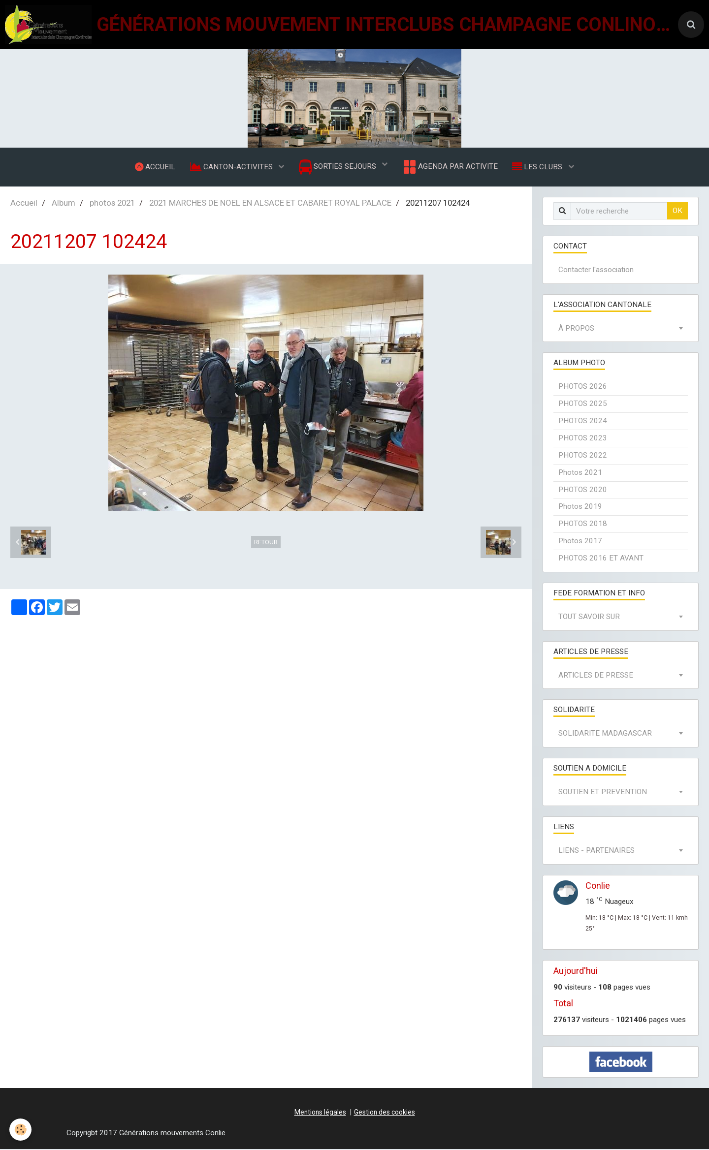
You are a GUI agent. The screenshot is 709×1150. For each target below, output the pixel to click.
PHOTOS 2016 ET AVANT (601, 559)
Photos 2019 (580, 507)
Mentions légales (320, 1113)
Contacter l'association (596, 270)
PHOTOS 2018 (582, 524)
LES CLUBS (539, 166)
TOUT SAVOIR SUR (589, 617)
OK (677, 211)
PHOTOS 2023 (582, 439)
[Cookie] (21, 1130)
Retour (266, 543)
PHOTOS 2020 (582, 490)
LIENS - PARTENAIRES (596, 851)
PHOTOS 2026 (582, 387)
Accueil (23, 204)
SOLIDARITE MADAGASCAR (605, 734)
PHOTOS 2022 (582, 456)
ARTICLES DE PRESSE (595, 676)
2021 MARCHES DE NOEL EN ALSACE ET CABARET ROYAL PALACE (270, 204)
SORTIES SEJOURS (338, 167)
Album (63, 204)
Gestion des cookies (384, 1113)
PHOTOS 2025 (582, 404)
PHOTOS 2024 (582, 421)
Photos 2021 (580, 473)
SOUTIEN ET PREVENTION (602, 792)
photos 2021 (112, 204)
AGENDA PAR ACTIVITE (450, 167)
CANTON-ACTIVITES (232, 166)
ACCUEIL (154, 166)
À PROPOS (576, 329)
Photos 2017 (580, 541)
